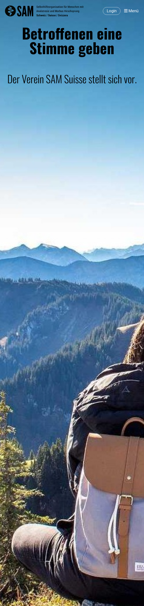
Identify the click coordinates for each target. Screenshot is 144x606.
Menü (131, 11)
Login (112, 11)
